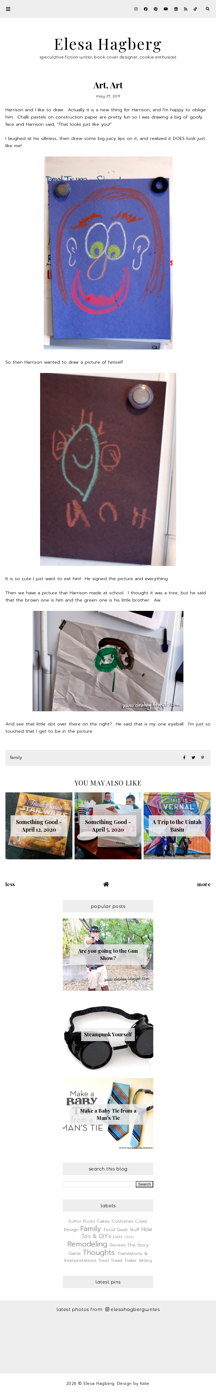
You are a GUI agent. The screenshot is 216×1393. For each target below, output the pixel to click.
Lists (117, 1236)
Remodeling (87, 1244)
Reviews (118, 1245)
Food (109, 1229)
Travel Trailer (124, 1260)
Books (89, 1221)
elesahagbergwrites (132, 1309)
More (204, 884)
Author (74, 1221)
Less (10, 884)
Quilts (129, 1237)
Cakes (103, 1221)
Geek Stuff (128, 1229)
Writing (145, 1260)
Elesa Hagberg (108, 43)
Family (16, 757)
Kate (144, 1383)
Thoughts (99, 1252)
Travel (103, 1260)
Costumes (122, 1221)
